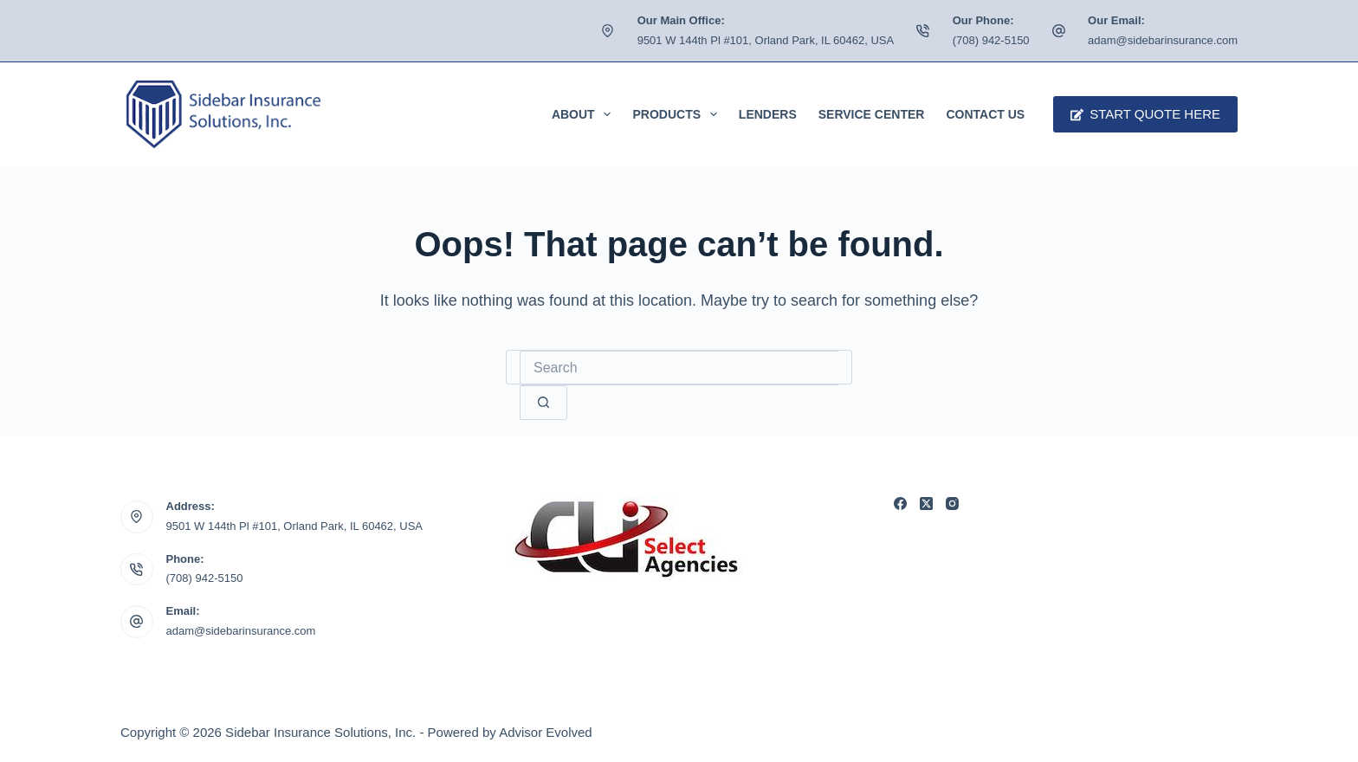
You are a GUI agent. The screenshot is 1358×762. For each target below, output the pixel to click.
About (585, 114)
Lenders (768, 114)
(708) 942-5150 (991, 40)
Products (677, 114)
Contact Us (985, 114)
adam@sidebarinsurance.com (1163, 40)
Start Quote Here (1145, 114)
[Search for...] (679, 368)
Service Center (871, 114)
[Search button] (543, 402)
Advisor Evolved (545, 732)
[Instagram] (952, 503)
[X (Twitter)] (926, 503)
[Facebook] (900, 503)
